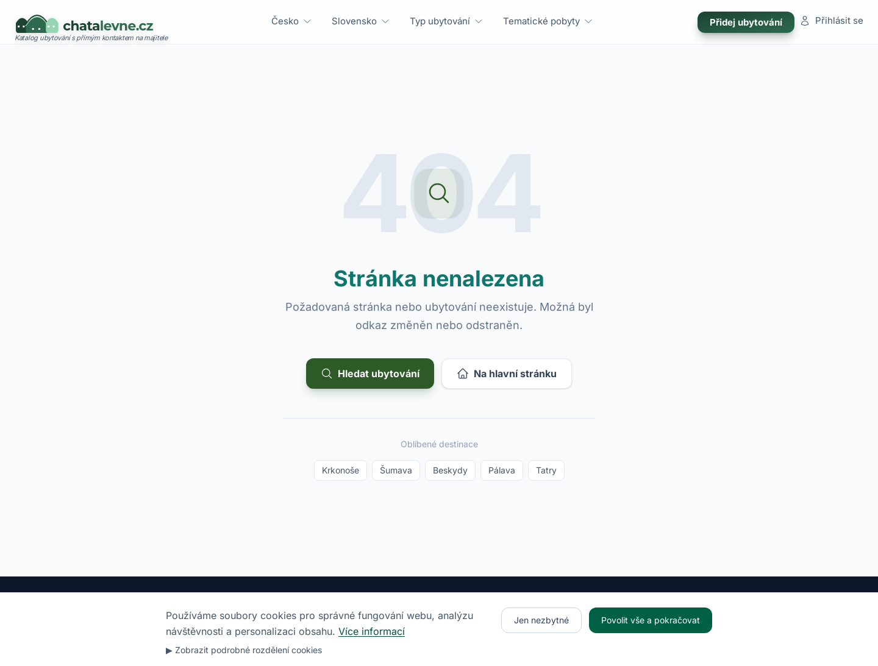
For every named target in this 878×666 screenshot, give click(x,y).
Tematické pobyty (548, 21)
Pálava (501, 470)
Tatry (546, 470)
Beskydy (450, 470)
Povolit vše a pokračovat (650, 620)
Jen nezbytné (541, 620)
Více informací (371, 631)
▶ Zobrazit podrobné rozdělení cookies (244, 650)
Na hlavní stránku (507, 373)
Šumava (396, 470)
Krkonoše (340, 470)
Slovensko (361, 21)
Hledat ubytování (370, 373)
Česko (291, 21)
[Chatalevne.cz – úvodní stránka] (91, 22)
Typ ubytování (447, 21)
